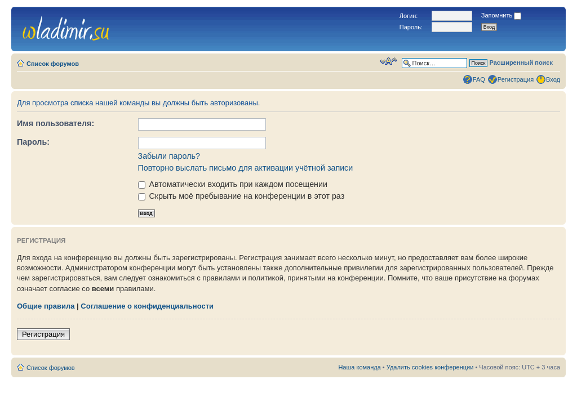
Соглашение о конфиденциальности (147, 306)
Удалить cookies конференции (430, 367)
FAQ (479, 79)
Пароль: (33, 141)
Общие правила (45, 306)
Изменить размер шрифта (388, 61)
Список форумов (52, 63)
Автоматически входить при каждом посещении (232, 184)
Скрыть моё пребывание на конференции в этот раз (241, 195)
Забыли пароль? (169, 155)
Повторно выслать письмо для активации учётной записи (245, 167)
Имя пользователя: (55, 123)
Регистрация (516, 79)
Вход (553, 79)
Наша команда (359, 367)
